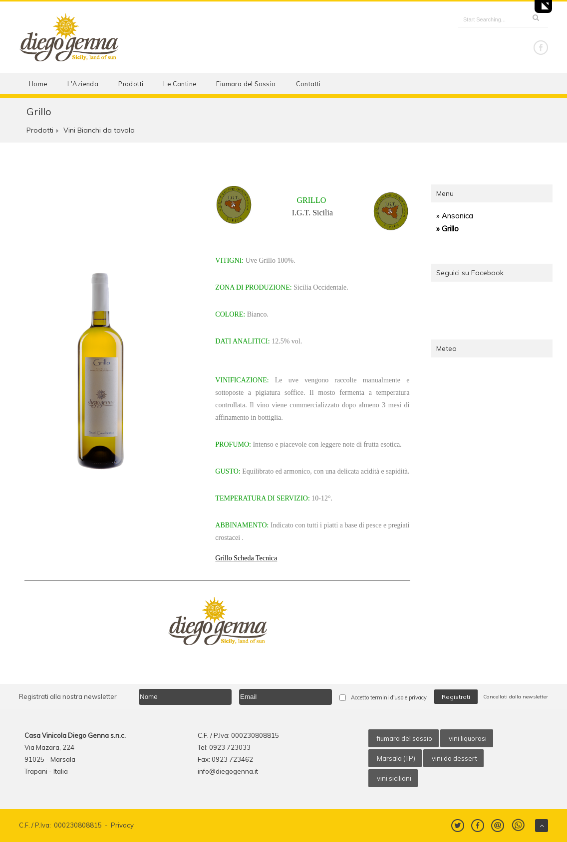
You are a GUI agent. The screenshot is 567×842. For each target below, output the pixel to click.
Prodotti (130, 84)
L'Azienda (83, 84)
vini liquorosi (467, 738)
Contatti (308, 84)
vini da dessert (454, 758)
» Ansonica (454, 215)
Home (38, 84)
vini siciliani (394, 778)
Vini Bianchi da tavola (99, 130)
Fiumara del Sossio (246, 84)
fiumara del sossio (404, 738)
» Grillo (447, 228)
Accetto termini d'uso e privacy (389, 697)
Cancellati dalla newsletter (515, 696)
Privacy (122, 825)
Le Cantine (179, 84)
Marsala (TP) (396, 758)
